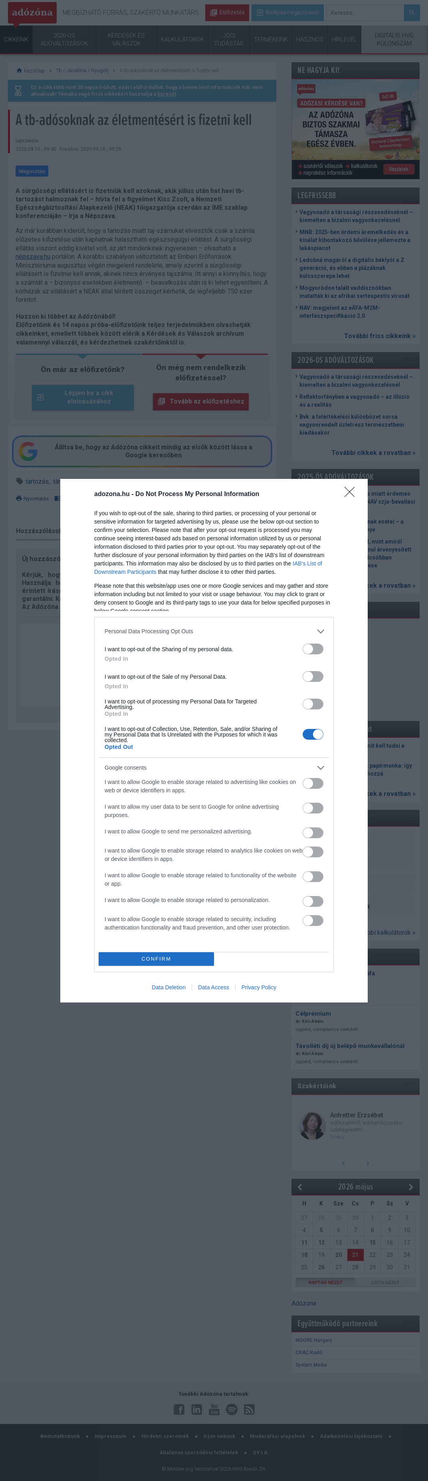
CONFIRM (156, 959)
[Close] (352, 494)
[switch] (313, 649)
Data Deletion (169, 987)
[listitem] (214, 631)
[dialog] (214, 740)
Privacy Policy (259, 987)
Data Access (213, 987)
